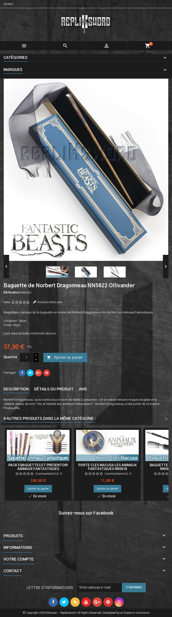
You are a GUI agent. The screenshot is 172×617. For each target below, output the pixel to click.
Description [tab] (16, 389)
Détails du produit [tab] (53, 389)
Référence (12, 292)
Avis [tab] (83, 389)
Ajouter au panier (64, 357)
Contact (8, 4)
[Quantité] (26, 357)
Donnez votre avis (49, 302)
